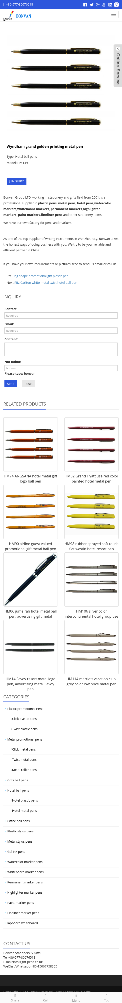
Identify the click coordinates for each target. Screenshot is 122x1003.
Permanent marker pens (25, 882)
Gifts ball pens (17, 780)
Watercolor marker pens (24, 862)
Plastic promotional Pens (25, 709)
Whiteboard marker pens (25, 872)
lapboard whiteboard (22, 923)
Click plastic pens (23, 719)
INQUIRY (16, 181)
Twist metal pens (22, 759)
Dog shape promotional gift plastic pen (40, 276)
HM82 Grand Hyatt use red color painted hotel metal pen (91, 479)
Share (15, 997)
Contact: (11, 309)
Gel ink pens (16, 851)
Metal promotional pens (24, 739)
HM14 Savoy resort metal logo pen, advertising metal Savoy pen (30, 684)
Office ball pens (18, 821)
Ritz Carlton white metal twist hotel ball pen (45, 282)
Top (107, 997)
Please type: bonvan (20, 373)
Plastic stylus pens (20, 831)
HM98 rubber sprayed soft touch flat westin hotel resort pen (91, 546)
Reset (29, 384)
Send (10, 384)
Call (45, 997)
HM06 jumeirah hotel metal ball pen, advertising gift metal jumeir (30, 616)
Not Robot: (12, 362)
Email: (9, 324)
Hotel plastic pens (23, 800)
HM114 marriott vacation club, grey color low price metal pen (91, 681)
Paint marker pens (20, 903)
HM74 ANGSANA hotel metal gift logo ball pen (30, 479)
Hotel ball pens (18, 790)
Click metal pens (22, 749)
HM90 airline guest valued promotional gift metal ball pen (30, 546)
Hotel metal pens (23, 810)
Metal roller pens (23, 770)
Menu (76, 998)
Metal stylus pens (19, 841)
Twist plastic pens (23, 729)
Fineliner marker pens (23, 913)
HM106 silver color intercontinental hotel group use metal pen (91, 616)
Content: (11, 339)
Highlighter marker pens (24, 892)
